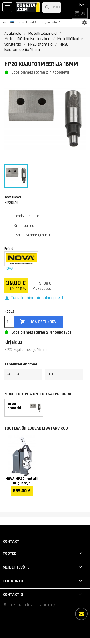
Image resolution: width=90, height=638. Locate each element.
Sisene (83, 4)
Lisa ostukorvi (38, 322)
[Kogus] (9, 322)
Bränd (8, 248)
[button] (33, 298)
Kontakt (11, 541)
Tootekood (12, 197)
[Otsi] (51, 7)
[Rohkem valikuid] (81, 614)
